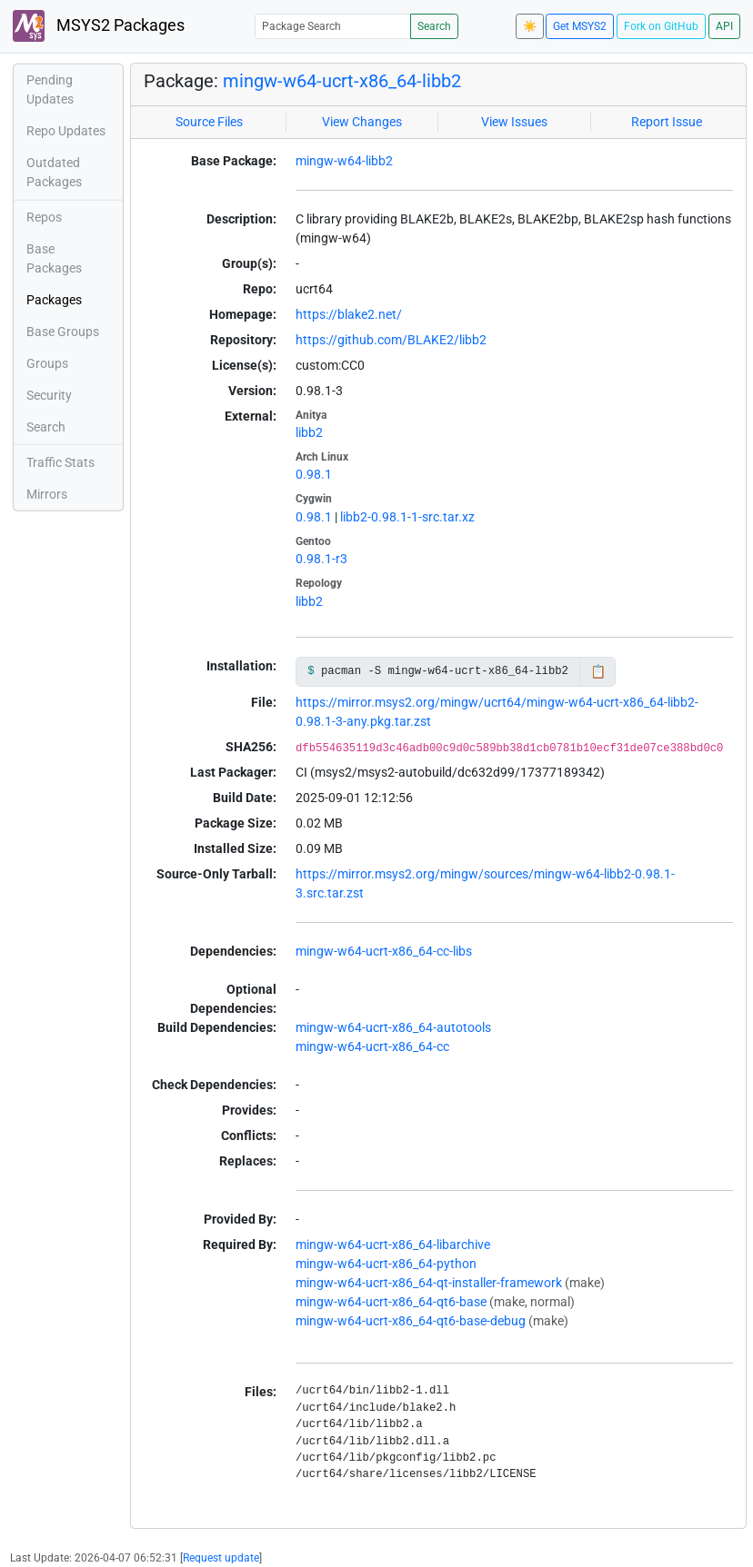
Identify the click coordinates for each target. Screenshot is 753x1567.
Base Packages (54, 258)
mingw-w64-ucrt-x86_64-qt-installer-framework (429, 1282)
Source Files (209, 121)
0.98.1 (314, 474)
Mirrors (46, 494)
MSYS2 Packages (99, 26)
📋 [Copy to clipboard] (598, 671)
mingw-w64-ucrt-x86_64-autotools (393, 1027)
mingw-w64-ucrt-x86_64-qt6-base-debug (411, 1321)
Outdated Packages (54, 172)
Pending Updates (50, 89)
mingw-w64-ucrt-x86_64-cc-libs (384, 951)
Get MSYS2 (580, 26)
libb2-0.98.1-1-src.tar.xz (407, 517)
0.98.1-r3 (321, 558)
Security (49, 395)
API (724, 26)
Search (434, 26)
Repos (44, 217)
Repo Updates (65, 131)
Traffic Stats (60, 462)
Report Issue (666, 121)
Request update (221, 1558)
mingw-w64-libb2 (344, 161)
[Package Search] (333, 26)
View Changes (362, 121)
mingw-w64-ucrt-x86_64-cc (372, 1046)
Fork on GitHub (661, 26)
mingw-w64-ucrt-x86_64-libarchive (393, 1244)
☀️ (530, 26)
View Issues (514, 121)
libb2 (309, 432)
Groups (47, 363)
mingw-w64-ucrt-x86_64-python (386, 1263)
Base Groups (62, 331)
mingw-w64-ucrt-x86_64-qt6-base (391, 1301)
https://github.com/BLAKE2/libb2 (391, 339)
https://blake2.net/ (349, 314)
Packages (54, 300)
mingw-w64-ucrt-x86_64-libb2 (342, 81)
